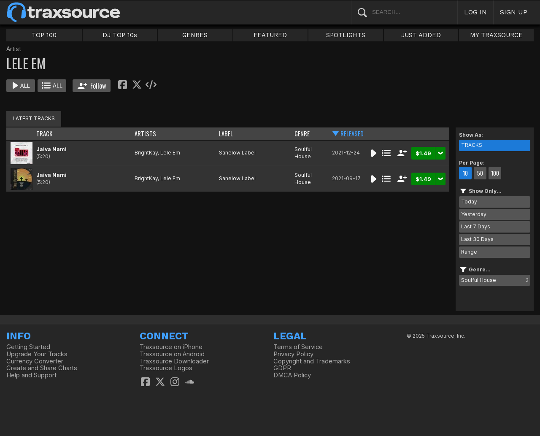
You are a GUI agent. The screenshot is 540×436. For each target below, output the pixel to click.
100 (495, 173)
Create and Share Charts (41, 368)
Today (469, 201)
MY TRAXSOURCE (496, 35)
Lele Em (170, 152)
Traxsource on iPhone (171, 347)
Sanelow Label (237, 152)
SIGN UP (513, 12)
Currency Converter (34, 361)
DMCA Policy (292, 375)
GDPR (282, 368)
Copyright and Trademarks (311, 361)
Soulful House (303, 153)
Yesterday (473, 214)
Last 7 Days (475, 226)
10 (465, 173)
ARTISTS (145, 133)
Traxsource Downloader (174, 361)
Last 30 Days (477, 239)
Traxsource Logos (166, 368)
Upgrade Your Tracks (37, 354)
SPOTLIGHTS (345, 35)
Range (469, 252)
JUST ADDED (421, 35)
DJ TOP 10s (120, 35)
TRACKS (471, 145)
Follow (92, 86)
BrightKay (146, 152)
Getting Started (28, 347)
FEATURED (270, 35)
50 (480, 173)
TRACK (44, 133)
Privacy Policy (293, 354)
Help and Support (31, 375)
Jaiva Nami (51, 149)
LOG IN (475, 12)
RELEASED (352, 133)
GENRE (302, 133)
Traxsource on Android (172, 354)
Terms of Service (298, 347)
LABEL (226, 133)
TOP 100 (44, 35)
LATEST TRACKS (34, 118)
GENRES (195, 35)
